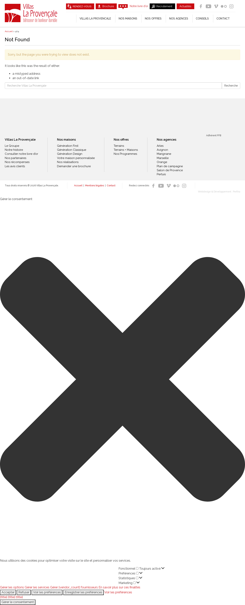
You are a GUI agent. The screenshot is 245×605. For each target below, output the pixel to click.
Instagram (231, 6)
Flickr (224, 6)
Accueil (78, 185)
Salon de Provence (170, 170)
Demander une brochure (74, 166)
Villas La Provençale (31, 13)
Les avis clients (15, 166)
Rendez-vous (82, 6)
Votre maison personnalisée (76, 158)
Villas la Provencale (95, 18)
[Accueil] (71, 19)
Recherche (231, 85)
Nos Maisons (128, 18)
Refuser (23, 592)
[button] (122, 380)
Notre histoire (14, 150)
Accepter (8, 592)
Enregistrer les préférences (83, 592)
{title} (3, 597)
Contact (223, 18)
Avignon (162, 150)
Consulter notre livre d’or (21, 154)
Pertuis (161, 174)
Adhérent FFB (213, 135)
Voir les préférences (47, 592)
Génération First (67, 146)
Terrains (119, 146)
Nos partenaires (15, 158)
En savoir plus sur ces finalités (119, 587)
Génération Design (69, 154)
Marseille (163, 158)
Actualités (185, 6)
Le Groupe (12, 146)
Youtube (208, 6)
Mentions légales (94, 185)
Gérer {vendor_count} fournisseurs (74, 587)
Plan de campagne (170, 166)
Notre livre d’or (139, 6)
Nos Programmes (125, 154)
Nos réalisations (67, 162)
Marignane (164, 154)
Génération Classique (71, 150)
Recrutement (164, 6)
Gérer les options (12, 587)
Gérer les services (37, 587)
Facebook (201, 6)
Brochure (108, 6)
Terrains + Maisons (126, 150)
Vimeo (216, 6)
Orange (162, 162)
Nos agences (178, 18)
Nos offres (153, 18)
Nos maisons (66, 139)
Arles (160, 146)
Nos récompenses (17, 162)
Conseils (202, 18)
